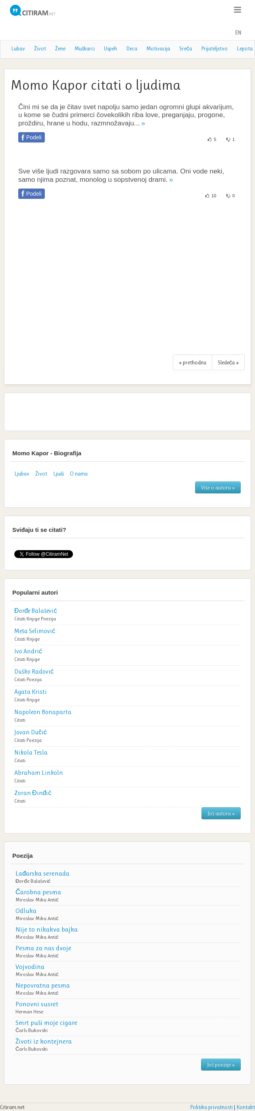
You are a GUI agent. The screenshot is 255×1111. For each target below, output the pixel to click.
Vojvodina (29, 966)
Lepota (245, 48)
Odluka (25, 911)
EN (238, 32)
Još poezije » (221, 1064)
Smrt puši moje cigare (46, 1022)
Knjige (33, 619)
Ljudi (58, 473)
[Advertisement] (127, 281)
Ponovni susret (36, 1004)
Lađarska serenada (42, 873)
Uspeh (110, 48)
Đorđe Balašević (32, 881)
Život (40, 48)
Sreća (185, 48)
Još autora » (221, 813)
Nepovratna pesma (42, 985)
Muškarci (85, 48)
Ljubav (21, 473)
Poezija (48, 619)
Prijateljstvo (214, 48)
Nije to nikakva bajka (46, 929)
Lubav (18, 48)
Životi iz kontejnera (43, 1041)
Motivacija (158, 48)
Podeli (34, 137)
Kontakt (245, 1107)
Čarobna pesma (38, 892)
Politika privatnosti (211, 1107)
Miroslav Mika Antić (37, 900)
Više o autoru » (218, 487)
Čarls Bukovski (31, 1030)
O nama (79, 473)
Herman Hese (29, 1012)
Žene (60, 48)
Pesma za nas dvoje (43, 948)
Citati (19, 619)
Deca (131, 48)
